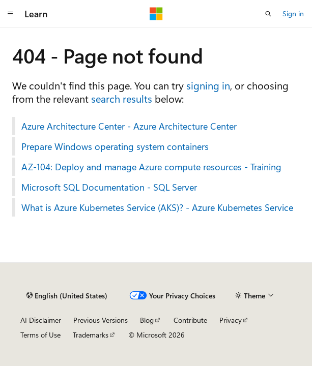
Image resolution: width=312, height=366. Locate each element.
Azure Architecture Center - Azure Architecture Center (129, 126)
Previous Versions (100, 320)
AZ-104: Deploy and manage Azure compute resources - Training (151, 167)
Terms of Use (40, 335)
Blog (147, 320)
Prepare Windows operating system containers (115, 146)
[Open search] (268, 14)
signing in (208, 85)
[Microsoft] (156, 13)
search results (121, 98)
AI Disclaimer (40, 320)
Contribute (190, 320)
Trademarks (90, 335)
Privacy (230, 320)
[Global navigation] (10, 14)
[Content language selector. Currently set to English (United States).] (67, 295)
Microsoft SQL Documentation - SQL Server (109, 187)
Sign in (293, 13)
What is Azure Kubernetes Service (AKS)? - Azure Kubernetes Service (157, 207)
